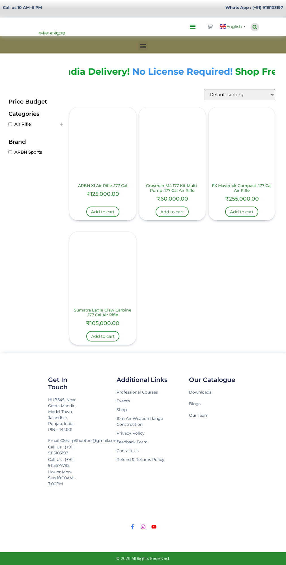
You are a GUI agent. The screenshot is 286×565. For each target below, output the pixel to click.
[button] (192, 26)
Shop (122, 409)
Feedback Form (132, 441)
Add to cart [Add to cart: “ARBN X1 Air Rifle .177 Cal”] (103, 211)
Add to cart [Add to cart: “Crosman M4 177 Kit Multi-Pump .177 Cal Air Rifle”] (172, 211)
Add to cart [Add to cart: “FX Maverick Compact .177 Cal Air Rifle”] (241, 211)
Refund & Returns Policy (140, 459)
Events (123, 400)
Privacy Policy (131, 433)
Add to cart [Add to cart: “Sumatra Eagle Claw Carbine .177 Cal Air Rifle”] (103, 336)
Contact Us (128, 450)
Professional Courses (137, 392)
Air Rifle (22, 124)
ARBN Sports (28, 152)
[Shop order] (239, 94)
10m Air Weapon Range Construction (140, 421)
